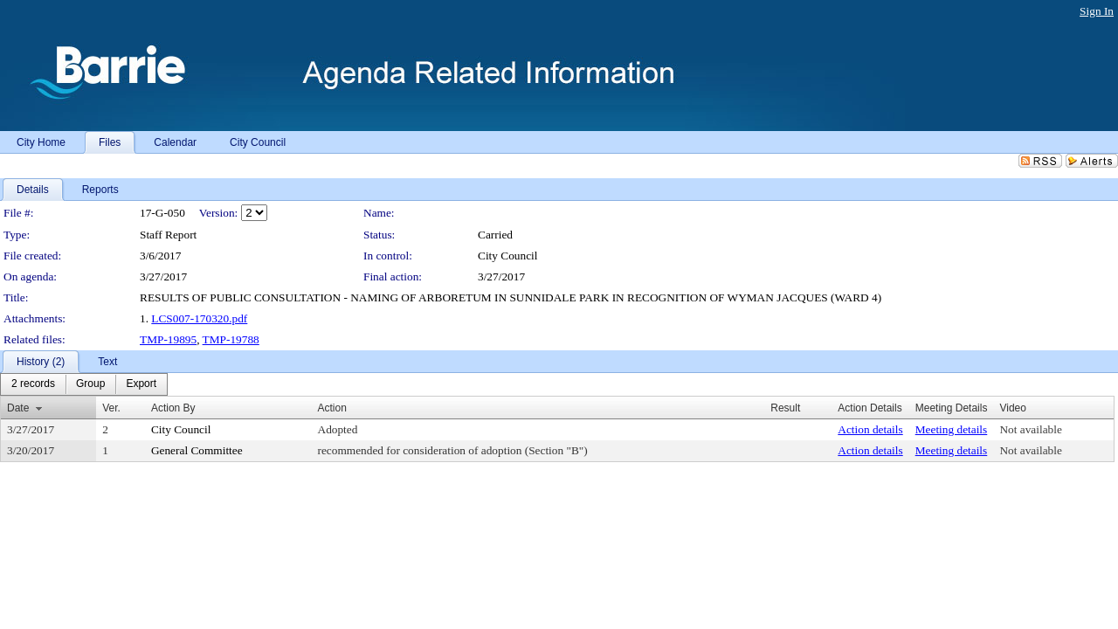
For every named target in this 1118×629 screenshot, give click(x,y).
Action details (870, 429)
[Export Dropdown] (141, 384)
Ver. (111, 408)
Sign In (1097, 10)
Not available (1030, 429)
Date (18, 408)
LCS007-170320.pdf (199, 318)
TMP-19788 (231, 339)
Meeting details (951, 429)
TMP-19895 (168, 339)
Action (332, 408)
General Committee (197, 450)
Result (785, 408)
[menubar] (84, 384)
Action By (173, 408)
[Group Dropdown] (90, 384)
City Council (508, 255)
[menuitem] (33, 384)
